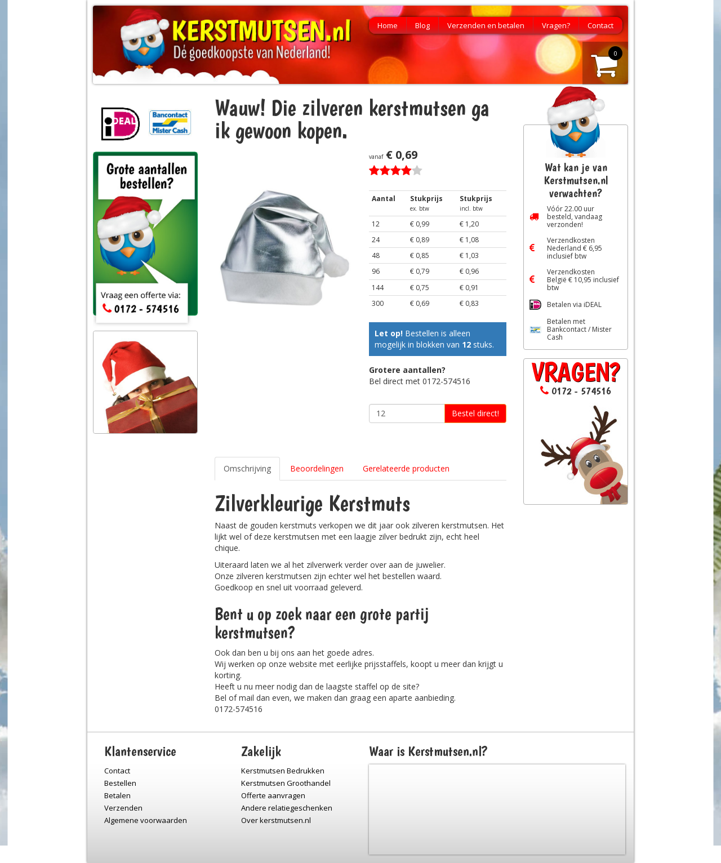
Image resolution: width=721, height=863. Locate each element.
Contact (600, 25)
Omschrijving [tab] (247, 468)
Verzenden (123, 808)
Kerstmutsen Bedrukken (282, 771)
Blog (422, 25)
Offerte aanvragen (273, 795)
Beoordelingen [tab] (317, 468)
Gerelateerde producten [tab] (406, 468)
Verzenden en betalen (485, 25)
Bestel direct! (475, 413)
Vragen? (556, 25)
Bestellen (120, 783)
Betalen (117, 795)
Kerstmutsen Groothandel (286, 783)
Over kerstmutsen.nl (276, 820)
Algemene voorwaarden (145, 820)
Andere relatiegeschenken (286, 808)
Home (387, 25)
